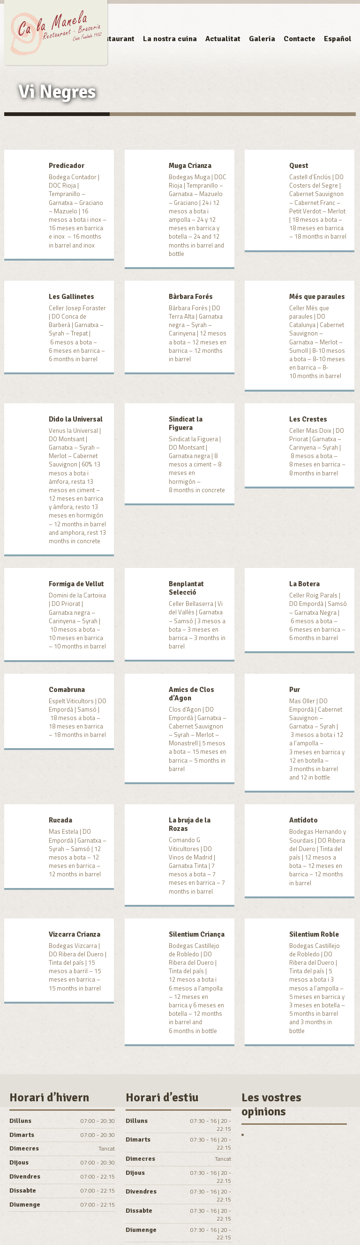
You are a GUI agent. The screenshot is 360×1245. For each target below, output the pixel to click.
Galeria (262, 39)
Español (338, 39)
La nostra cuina (170, 39)
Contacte (299, 39)
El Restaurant (111, 39)
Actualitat (222, 39)
